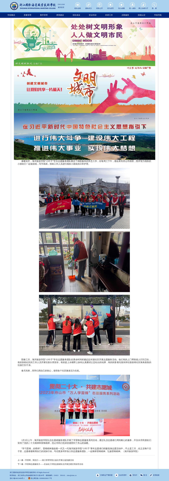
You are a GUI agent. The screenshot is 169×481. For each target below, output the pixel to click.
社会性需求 (121, 475)
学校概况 (11, 15)
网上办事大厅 (143, 4)
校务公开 (99, 4)
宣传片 (133, 475)
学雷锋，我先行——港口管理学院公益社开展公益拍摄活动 (49, 460)
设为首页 (110, 4)
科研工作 (109, 15)
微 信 (143, 475)
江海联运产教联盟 (104, 475)
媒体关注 (88, 4)
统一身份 (132, 4)
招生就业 (76, 15)
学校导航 (158, 15)
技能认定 (141, 15)
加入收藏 (121, 4)
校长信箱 (77, 4)
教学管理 (44, 15)
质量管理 (27, 15)
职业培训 (92, 15)
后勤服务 (125, 15)
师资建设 (60, 15)
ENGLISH (61, 4)
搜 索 (154, 4)
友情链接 (154, 475)
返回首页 (61, 7)
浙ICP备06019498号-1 (17, 478)
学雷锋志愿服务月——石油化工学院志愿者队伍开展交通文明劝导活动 (54, 464)
